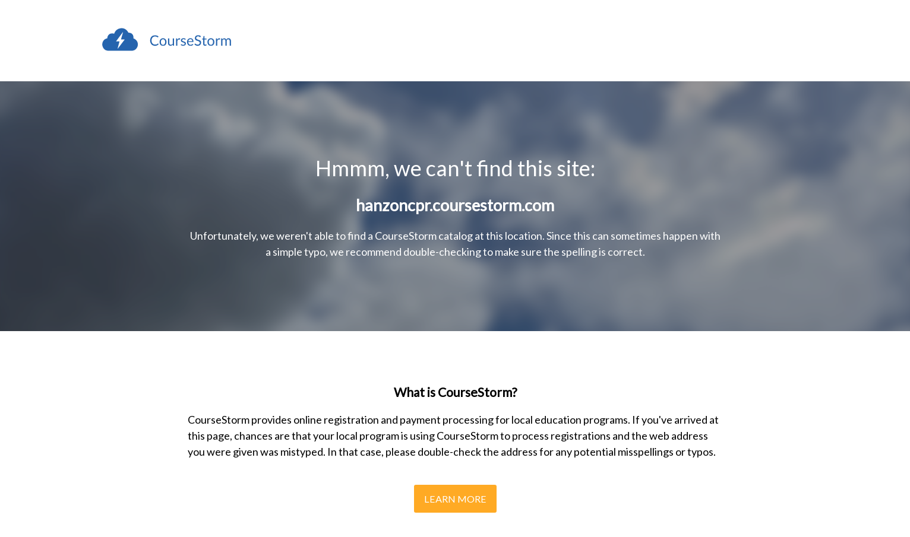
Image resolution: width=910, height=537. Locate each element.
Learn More (455, 498)
